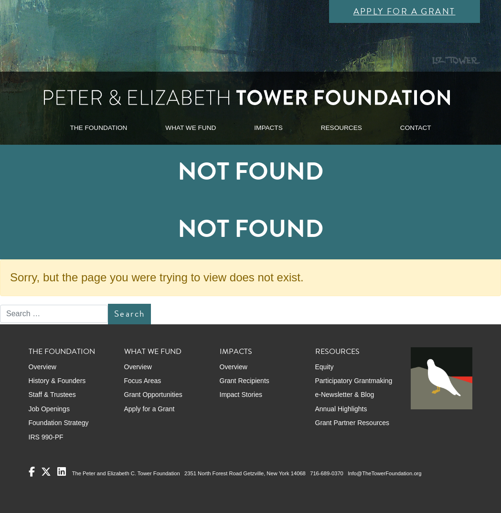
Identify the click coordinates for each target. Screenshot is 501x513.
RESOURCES (341, 127)
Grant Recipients (244, 381)
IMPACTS (268, 127)
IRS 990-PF (46, 437)
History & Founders (57, 381)
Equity (324, 367)
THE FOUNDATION (98, 127)
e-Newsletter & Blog (344, 394)
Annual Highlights (341, 409)
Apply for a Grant (404, 11)
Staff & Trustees (52, 394)
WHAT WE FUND (190, 127)
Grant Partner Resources (352, 423)
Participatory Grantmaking (354, 381)
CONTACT (415, 127)
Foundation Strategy (59, 423)
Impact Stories (241, 394)
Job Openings (49, 409)
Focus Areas (142, 381)
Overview (42, 367)
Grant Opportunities (153, 394)
